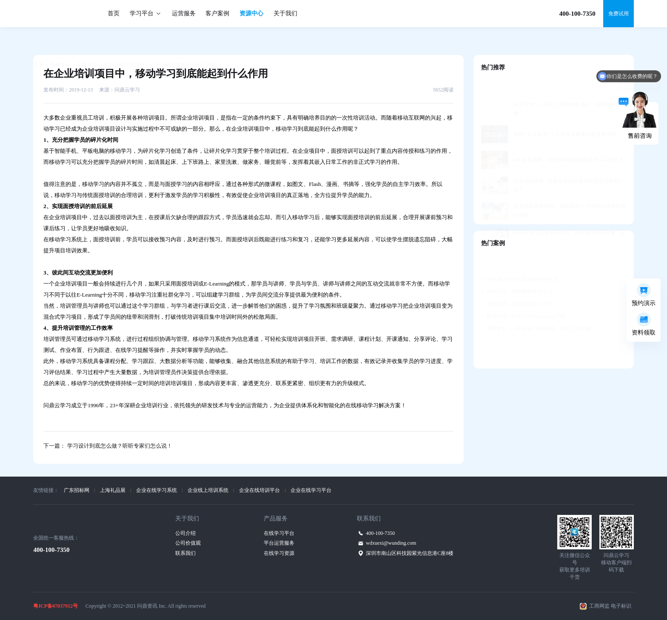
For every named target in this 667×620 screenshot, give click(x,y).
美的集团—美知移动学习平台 (517, 283)
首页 (114, 13)
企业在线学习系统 (156, 490)
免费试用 (618, 14)
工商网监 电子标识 (610, 606)
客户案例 (217, 13)
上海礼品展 (112, 490)
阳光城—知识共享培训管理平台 (519, 259)
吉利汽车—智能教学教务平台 (517, 271)
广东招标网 (76, 490)
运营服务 (184, 13)
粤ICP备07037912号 (55, 606)
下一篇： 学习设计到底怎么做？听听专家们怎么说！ (107, 446)
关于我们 (285, 13)
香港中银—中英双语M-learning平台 (523, 296)
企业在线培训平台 (259, 490)
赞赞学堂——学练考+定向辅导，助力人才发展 (536, 308)
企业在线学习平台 (311, 490)
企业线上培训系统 (208, 490)
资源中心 (251, 13)
